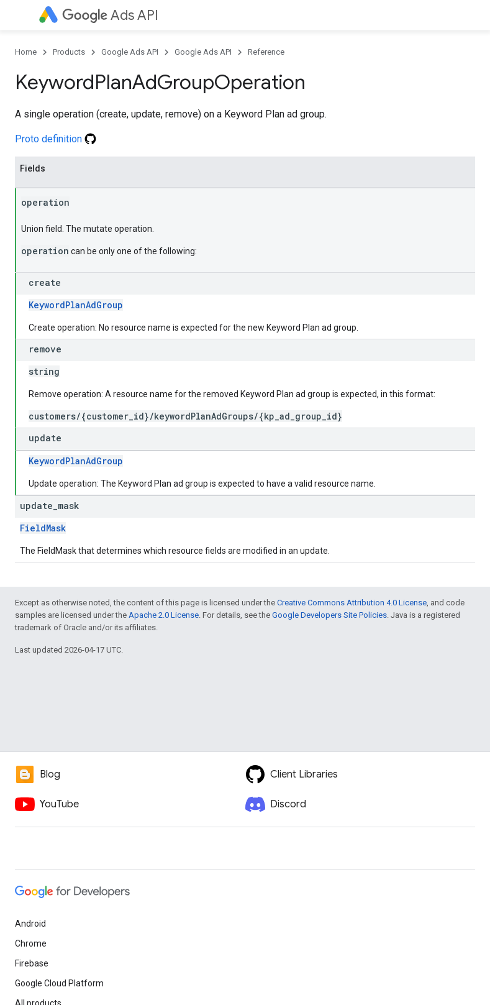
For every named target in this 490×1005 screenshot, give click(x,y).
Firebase (31, 963)
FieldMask (43, 528)
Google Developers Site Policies (329, 615)
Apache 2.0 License (164, 615)
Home (26, 52)
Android (30, 924)
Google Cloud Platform (59, 983)
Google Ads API (129, 52)
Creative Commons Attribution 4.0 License (352, 602)
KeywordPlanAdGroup (76, 305)
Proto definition (55, 139)
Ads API (110, 15)
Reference (266, 52)
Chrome (31, 943)
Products (69, 52)
